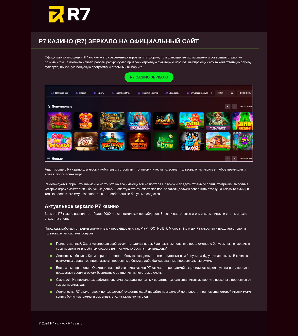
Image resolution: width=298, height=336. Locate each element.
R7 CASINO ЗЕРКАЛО (149, 77)
